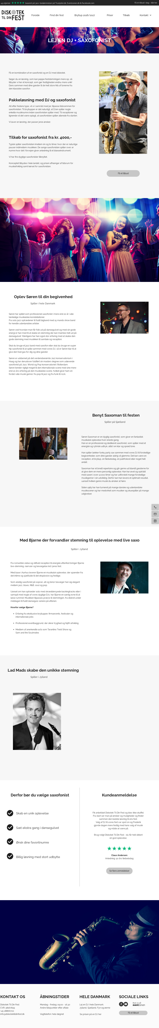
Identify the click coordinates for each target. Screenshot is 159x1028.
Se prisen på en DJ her (90, 1014)
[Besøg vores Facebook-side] (121, 1004)
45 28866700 (7, 1011)
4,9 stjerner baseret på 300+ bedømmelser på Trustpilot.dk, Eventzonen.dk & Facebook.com (47, 3)
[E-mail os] (155, 514)
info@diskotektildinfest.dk (12, 1014)
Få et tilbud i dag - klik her (146, 3)
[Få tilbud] (155, 521)
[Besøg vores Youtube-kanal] (125, 1004)
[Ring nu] (155, 507)
